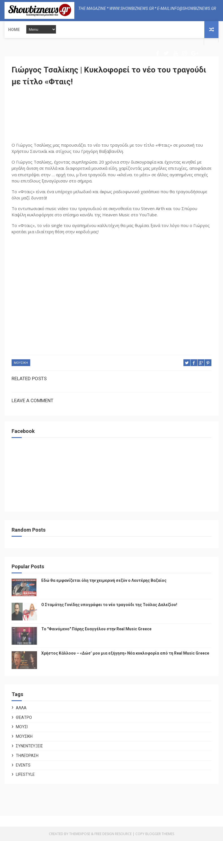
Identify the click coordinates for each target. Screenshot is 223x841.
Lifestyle (25, 774)
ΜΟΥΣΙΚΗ (21, 363)
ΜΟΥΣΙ (22, 727)
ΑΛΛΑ (21, 708)
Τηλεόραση (27, 755)
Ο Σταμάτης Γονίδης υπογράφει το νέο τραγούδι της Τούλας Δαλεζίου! (109, 604)
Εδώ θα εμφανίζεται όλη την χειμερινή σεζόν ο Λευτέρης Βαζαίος (103, 580)
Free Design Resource (113, 833)
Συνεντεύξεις (29, 746)
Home (14, 29)
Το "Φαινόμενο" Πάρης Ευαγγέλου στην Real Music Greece (96, 629)
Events (23, 765)
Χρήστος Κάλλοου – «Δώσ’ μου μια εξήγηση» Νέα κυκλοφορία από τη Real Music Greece (125, 653)
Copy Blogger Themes (154, 833)
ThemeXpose (79, 833)
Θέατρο (24, 717)
